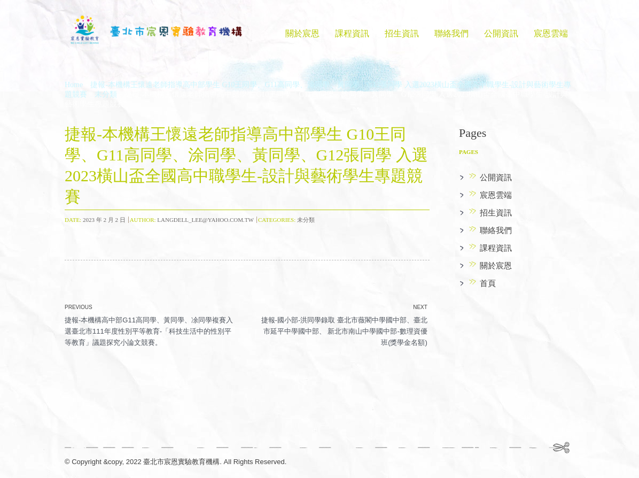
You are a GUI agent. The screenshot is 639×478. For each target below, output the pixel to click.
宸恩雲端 (551, 33)
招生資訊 (402, 33)
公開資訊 (501, 33)
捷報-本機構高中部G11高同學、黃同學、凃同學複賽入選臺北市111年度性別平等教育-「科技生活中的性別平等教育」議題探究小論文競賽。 (149, 331)
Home (74, 85)
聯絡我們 (451, 33)
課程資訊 (352, 33)
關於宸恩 (302, 33)
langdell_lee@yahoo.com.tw (205, 220)
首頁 (488, 283)
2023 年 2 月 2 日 (104, 220)
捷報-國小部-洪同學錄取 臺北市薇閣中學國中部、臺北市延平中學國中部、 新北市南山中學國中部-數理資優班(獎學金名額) (344, 331)
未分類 (106, 94)
